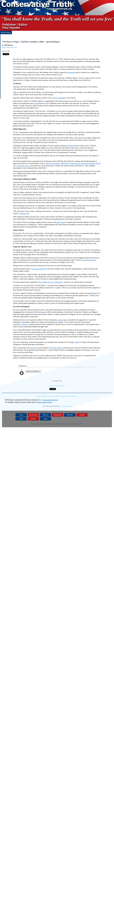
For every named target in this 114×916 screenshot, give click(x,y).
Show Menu (6, 32)
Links (21, 419)
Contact (81, 415)
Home (21, 415)
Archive (33, 419)
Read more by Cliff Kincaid (57, 386)
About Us (45, 415)
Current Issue (33, 415)
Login (45, 419)
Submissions (58, 415)
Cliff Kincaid (8, 45)
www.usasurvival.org (9, 47)
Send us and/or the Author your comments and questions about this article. (57, 396)
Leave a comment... (33, 371)
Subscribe (70, 415)
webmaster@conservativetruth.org (74, 424)
